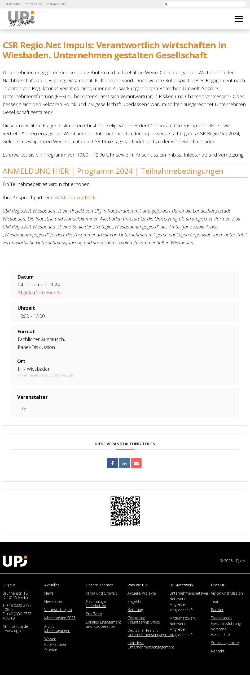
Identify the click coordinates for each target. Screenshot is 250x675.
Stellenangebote (225, 642)
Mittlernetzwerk (182, 618)
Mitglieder (177, 604)
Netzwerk (177, 598)
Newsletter (53, 601)
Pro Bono (94, 613)
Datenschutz (55, 4)
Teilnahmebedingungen (182, 171)
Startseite (12, 4)
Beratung (135, 609)
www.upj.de (15, 630)
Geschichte (220, 634)
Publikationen (55, 644)
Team (216, 601)
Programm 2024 (105, 171)
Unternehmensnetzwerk (189, 593)
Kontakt (217, 651)
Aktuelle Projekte (142, 593)
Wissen (50, 638)
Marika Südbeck (78, 197)
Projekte (135, 601)
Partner (217, 609)
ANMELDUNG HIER (36, 171)
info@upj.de (18, 626)
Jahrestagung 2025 (60, 617)
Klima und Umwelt (101, 593)
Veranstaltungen (58, 609)
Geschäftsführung (226, 623)
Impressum (32, 4)
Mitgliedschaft (181, 609)
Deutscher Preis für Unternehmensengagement (151, 632)
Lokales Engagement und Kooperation (103, 624)
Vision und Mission (227, 593)
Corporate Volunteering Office (144, 620)
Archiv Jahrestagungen (57, 628)
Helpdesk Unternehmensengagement (151, 645)
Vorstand (219, 628)
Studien (50, 649)
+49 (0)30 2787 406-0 (17, 607)
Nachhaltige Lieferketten (96, 603)
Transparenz (221, 617)
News (49, 593)
